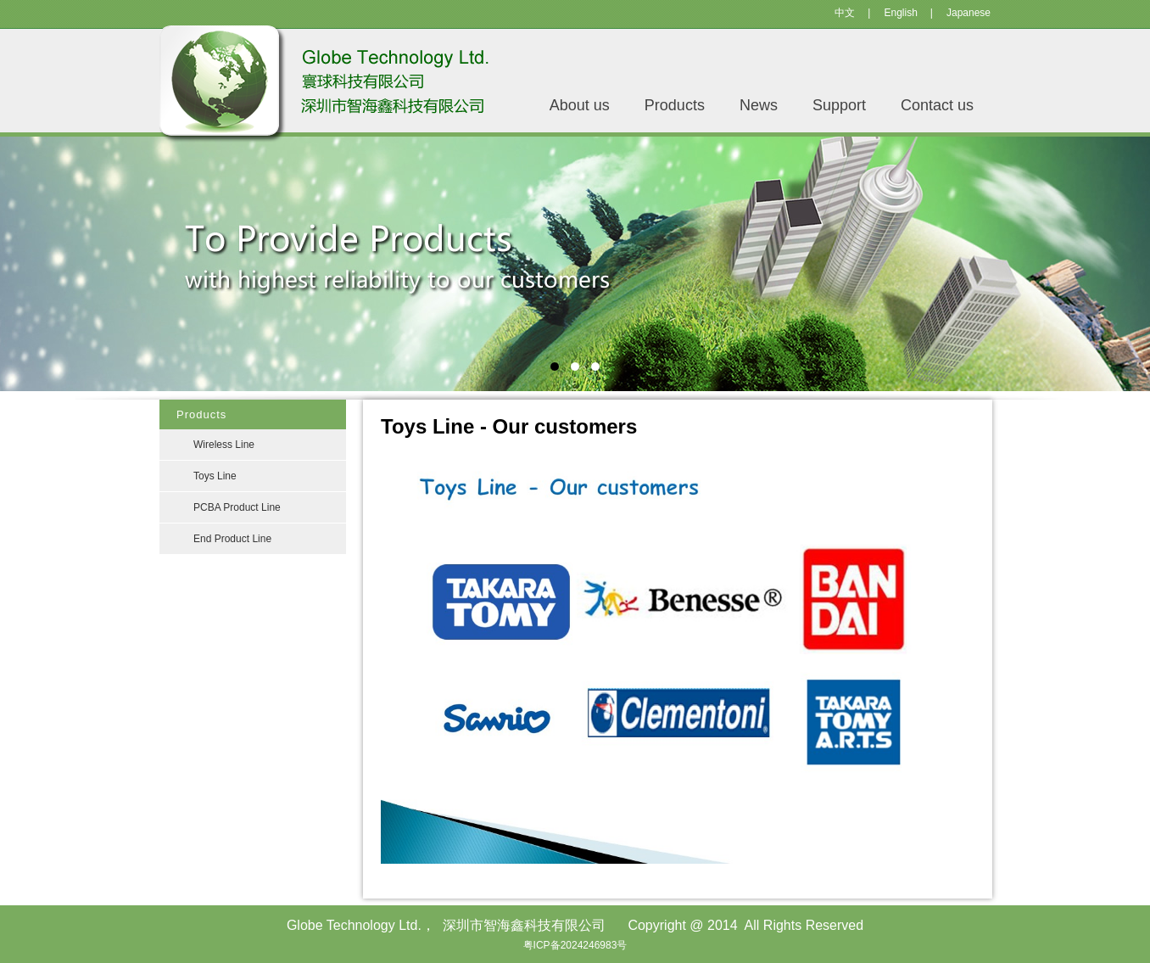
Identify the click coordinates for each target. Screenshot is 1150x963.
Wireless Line (223, 445)
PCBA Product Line (237, 507)
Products (675, 105)
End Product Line (232, 539)
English (900, 13)
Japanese (968, 13)
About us (580, 105)
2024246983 (589, 945)
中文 (845, 13)
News (759, 105)
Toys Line (215, 476)
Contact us (937, 105)
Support (839, 105)
